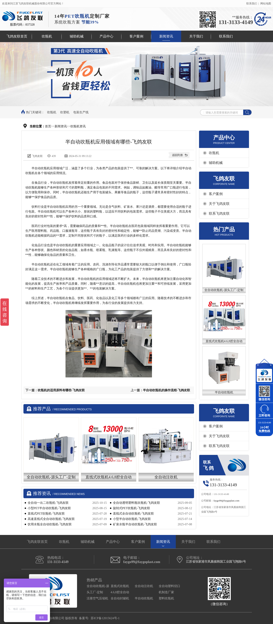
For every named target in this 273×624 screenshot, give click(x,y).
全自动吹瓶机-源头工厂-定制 (223, 290)
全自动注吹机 (144, 586)
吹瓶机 (47, 36)
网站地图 (265, 3)
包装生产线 (81, 112)
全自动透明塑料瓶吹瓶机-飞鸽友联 (136, 502)
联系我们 (251, 3)
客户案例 (136, 36)
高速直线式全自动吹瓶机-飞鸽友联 (51, 519)
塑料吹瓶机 (166, 598)
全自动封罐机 (120, 598)
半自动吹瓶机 (224, 392)
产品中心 (106, 36)
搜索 (247, 112)
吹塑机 (64, 112)
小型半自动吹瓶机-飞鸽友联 (132, 519)
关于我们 (196, 36)
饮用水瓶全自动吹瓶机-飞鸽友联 (50, 524)
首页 (48, 126)
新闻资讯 (166, 36)
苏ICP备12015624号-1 (105, 618)
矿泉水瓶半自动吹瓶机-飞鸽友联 (135, 524)
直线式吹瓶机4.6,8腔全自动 (224, 341)
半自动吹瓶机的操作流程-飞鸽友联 (166, 390)
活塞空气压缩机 (97, 598)
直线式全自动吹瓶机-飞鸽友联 (133, 513)
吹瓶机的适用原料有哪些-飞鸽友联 (61, 390)
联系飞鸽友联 (219, 213)
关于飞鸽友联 (219, 204)
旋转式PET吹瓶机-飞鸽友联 (131, 508)
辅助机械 (77, 36)
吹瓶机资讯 (78, 126)
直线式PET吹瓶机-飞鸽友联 (46, 513)
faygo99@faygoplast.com (226, 500)
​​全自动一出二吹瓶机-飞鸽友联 (48, 502)
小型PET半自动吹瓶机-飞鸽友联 (49, 508)
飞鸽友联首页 (17, 36)
